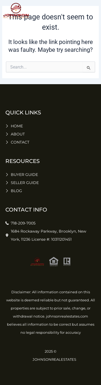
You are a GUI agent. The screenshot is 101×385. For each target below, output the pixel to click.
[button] (93, 10)
